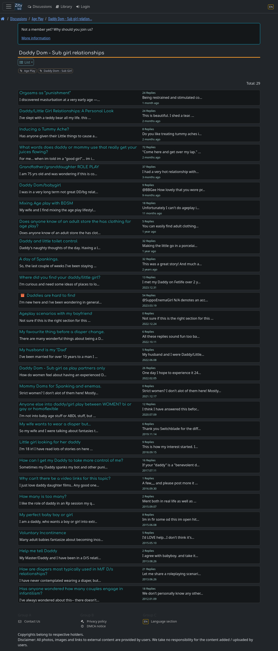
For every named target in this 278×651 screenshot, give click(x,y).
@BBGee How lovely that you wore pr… (173, 189)
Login (83, 6)
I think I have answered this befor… (170, 409)
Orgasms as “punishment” (45, 93)
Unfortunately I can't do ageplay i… (170, 207)
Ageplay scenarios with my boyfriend (55, 313)
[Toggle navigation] (9, 6)
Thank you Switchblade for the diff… (171, 428)
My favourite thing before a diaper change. (61, 332)
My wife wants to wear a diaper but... (55, 424)
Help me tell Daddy (38, 551)
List (24, 62)
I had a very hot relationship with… (170, 171)
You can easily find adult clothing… (170, 226)
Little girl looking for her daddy (50, 442)
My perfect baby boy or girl (46, 515)
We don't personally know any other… (172, 593)
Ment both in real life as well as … (169, 501)
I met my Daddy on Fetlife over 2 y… (171, 282)
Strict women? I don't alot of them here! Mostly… (181, 390)
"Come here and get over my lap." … (171, 151)
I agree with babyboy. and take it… (170, 555)
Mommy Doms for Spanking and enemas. (60, 386)
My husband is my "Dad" (43, 350)
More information (36, 38)
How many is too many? (42, 496)
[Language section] (270, 6)
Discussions (39, 6)
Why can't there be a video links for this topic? (65, 478)
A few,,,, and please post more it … (170, 483)
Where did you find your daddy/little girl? (59, 277)
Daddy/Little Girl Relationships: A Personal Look (66, 111)
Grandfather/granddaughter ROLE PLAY (59, 167)
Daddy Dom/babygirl (40, 185)
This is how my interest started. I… (170, 446)
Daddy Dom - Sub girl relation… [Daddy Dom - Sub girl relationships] (70, 18)
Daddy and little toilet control (48, 241)
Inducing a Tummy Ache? (44, 129)
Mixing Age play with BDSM (46, 203)
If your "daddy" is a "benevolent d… (171, 465)
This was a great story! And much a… (172, 264)
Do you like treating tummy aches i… (172, 133)
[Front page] (2, 18)
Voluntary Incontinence (42, 533)
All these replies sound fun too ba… (171, 336)
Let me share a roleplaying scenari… (171, 573)
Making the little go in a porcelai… (169, 245)
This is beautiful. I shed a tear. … (168, 115)
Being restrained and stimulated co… (172, 97)
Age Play (37, 18)
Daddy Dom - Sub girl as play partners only (62, 368)
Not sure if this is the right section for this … (177, 318)
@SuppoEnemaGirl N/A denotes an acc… (175, 300)
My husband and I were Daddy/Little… (173, 354)
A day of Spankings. (38, 259)
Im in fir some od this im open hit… (170, 519)
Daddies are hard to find (51, 295)
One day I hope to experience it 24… (171, 372)
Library (63, 6)
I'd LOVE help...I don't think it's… (168, 537)
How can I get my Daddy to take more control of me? (71, 460)
